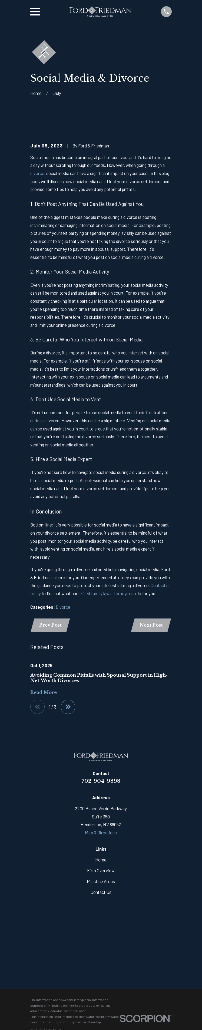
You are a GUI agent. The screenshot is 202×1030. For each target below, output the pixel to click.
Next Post (151, 625)
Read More (43, 692)
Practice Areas (101, 881)
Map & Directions (101, 832)
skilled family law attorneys (103, 593)
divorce (37, 173)
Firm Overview (101, 870)
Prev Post (50, 625)
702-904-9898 (101, 781)
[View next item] (68, 707)
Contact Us (101, 892)
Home (101, 860)
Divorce (63, 607)
